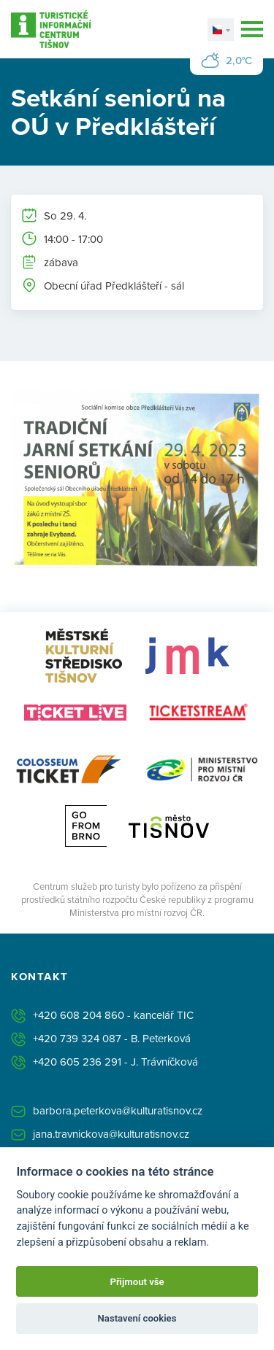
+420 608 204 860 (78, 1015)
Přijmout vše (137, 1281)
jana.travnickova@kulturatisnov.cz (111, 1133)
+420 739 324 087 (77, 1038)
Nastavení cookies (137, 1318)
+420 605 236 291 (77, 1061)
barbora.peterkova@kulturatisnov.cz (117, 1110)
